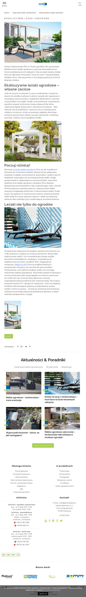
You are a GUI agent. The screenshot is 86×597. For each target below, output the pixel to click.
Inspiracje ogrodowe (22, 492)
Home (6, 13)
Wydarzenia (52, 367)
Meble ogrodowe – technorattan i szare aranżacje (22, 398)
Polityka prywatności (51, 590)
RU (3, 555)
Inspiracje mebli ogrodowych (24, 13)
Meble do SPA (21, 264)
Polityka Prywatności (21, 474)
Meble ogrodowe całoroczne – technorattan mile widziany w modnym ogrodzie (60, 435)
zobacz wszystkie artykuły (43, 445)
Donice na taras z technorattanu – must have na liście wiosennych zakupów (61, 399)
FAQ (21, 489)
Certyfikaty (64, 483)
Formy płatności (21, 471)
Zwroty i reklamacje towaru (21, 483)
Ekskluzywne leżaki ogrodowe (51, 13)
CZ (18, 555)
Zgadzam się (43, 594)
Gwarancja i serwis (64, 480)
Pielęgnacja (64, 477)
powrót (8, 336)
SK (8, 555)
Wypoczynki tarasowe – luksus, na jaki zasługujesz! (22, 434)
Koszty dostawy (21, 477)
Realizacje (66, 367)
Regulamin (21, 486)
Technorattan (64, 474)
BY (13, 555)
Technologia (64, 471)
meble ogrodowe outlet (64, 486)
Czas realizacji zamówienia (21, 480)
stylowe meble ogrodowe (24, 169)
